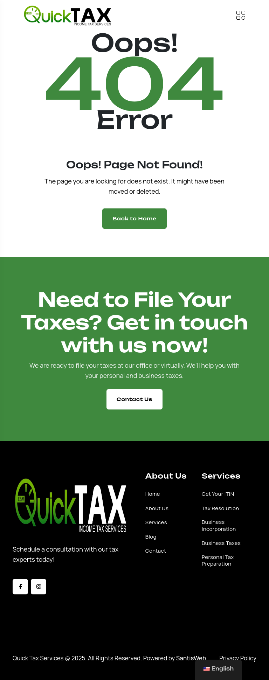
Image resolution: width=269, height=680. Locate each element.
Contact (155, 550)
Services (156, 522)
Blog (151, 536)
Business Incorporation (219, 525)
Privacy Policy (237, 658)
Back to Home (134, 218)
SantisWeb (191, 658)
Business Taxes (221, 543)
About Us (156, 508)
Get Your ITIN (218, 494)
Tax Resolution (220, 508)
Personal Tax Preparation (218, 560)
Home (152, 494)
